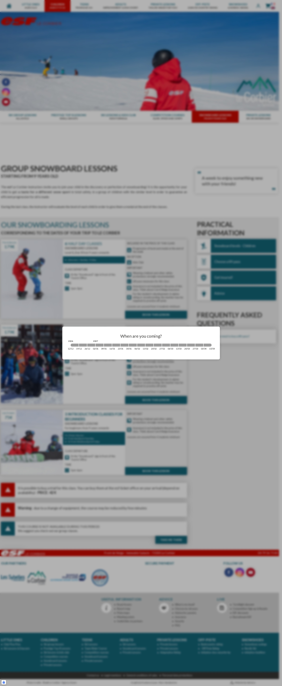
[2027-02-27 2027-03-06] (166, 345)
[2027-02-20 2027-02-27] (158, 345)
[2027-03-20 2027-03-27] (191, 345)
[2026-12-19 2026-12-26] (83, 345)
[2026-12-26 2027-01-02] (91, 345)
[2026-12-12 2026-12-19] (75, 345)
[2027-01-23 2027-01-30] (124, 345)
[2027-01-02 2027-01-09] (99, 345)
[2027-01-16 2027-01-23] (116, 345)
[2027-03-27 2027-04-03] (199, 345)
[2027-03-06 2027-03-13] (174, 345)
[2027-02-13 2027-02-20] (149, 345)
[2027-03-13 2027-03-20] (183, 345)
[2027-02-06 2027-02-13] (141, 345)
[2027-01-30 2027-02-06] (133, 345)
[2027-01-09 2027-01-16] (108, 345)
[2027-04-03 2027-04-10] (208, 345)
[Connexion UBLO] (4, 682)
